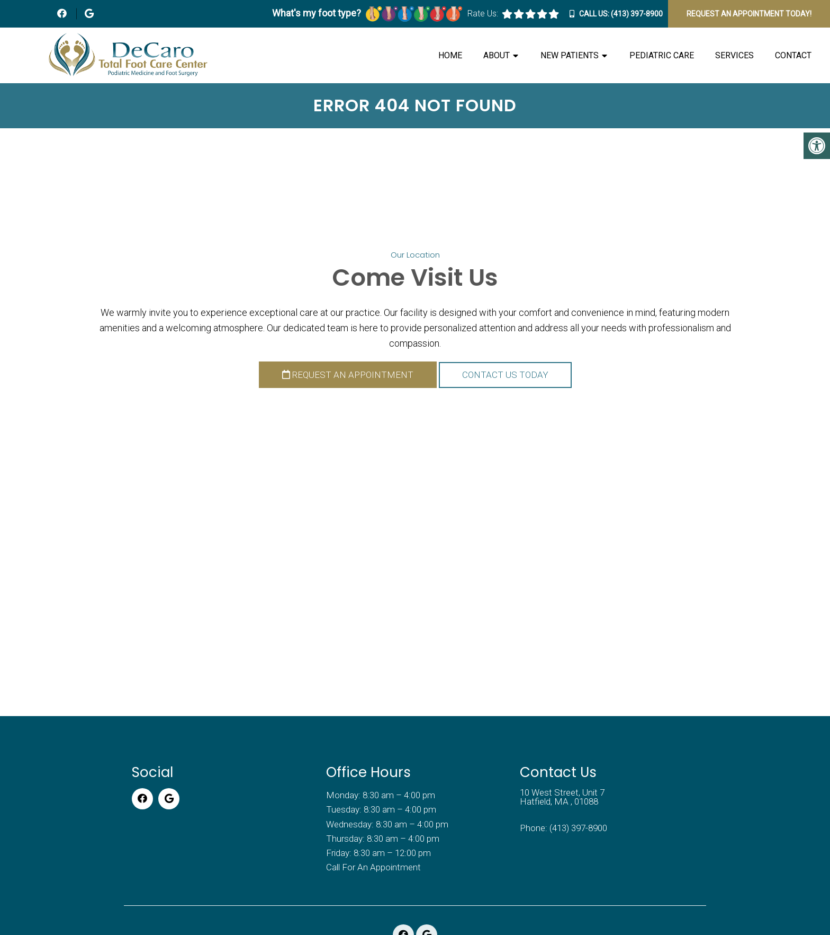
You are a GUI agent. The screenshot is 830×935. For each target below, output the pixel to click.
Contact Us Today (505, 374)
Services (734, 55)
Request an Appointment (347, 374)
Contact (793, 55)
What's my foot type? (367, 13)
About (496, 55)
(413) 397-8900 (637, 14)
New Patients (569, 55)
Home (450, 55)
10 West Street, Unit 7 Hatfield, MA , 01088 (562, 797)
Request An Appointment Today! (749, 14)
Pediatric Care (661, 55)
